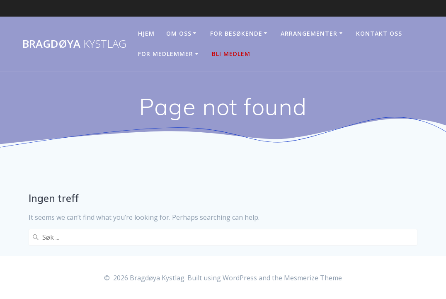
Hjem (146, 33)
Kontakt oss (379, 33)
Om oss (178, 33)
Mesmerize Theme (313, 277)
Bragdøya (74, 44)
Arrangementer (309, 33)
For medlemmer (165, 54)
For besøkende (236, 33)
